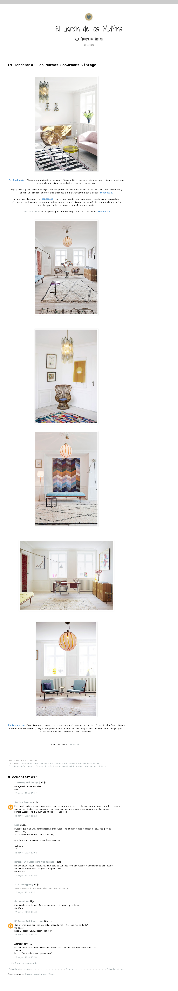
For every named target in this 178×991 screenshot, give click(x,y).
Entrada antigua (115, 969)
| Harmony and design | (27, 782)
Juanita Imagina (23, 802)
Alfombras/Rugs (30, 763)
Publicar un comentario (24, 963)
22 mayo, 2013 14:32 (25, 892)
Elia (16, 825)
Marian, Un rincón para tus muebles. (34, 862)
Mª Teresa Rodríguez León (28, 921)
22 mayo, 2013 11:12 (25, 816)
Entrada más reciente (20, 969)
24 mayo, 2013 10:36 (25, 935)
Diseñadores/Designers (21, 766)
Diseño (39, 766)
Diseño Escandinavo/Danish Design (64, 766)
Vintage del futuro (95, 766)
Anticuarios (47, 763)
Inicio (69, 969)
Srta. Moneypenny (23, 885)
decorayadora (21, 901)
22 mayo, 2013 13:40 (25, 875)
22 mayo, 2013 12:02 (25, 853)
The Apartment (31, 211)
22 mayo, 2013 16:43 (25, 912)
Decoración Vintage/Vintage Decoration (77, 763)
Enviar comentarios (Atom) (40, 974)
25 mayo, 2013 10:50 (25, 957)
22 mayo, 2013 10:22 (25, 793)
